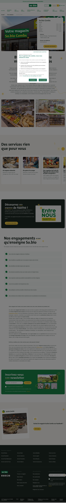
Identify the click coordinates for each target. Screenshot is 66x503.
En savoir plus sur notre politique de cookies (32, 75)
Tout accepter (43, 80)
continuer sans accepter (39, 51)
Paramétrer (32, 80)
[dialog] (33, 66)
